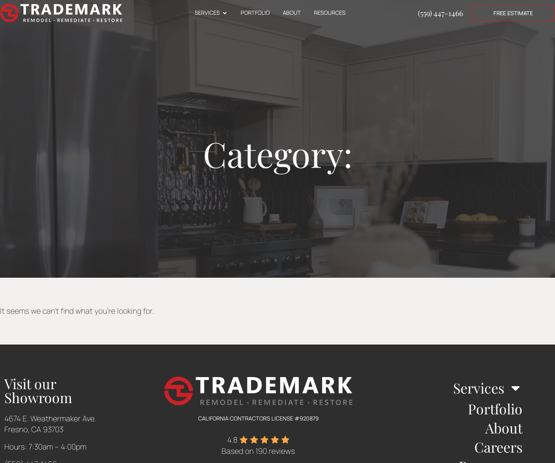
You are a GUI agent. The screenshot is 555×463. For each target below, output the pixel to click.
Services (487, 388)
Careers (498, 446)
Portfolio (495, 408)
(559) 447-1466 (440, 13)
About (503, 427)
